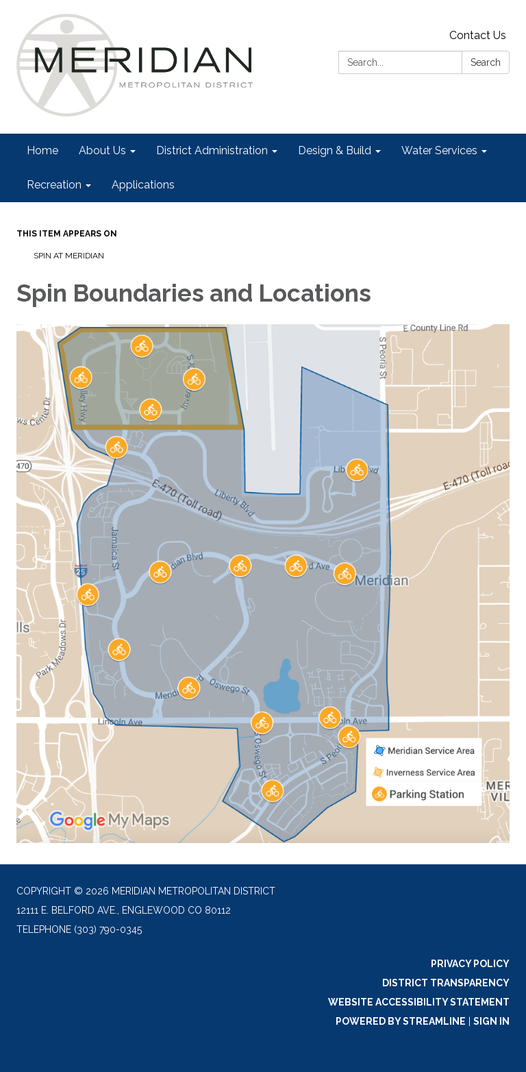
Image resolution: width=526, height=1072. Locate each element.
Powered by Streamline (401, 1021)
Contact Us (477, 35)
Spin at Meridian (69, 255)
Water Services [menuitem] (439, 150)
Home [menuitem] (42, 150)
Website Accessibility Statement (419, 1002)
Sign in (491, 1021)
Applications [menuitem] (143, 184)
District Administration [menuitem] (212, 150)
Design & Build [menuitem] (334, 150)
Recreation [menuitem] (54, 184)
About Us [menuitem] (102, 150)
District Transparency (446, 982)
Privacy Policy (470, 963)
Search (486, 62)
